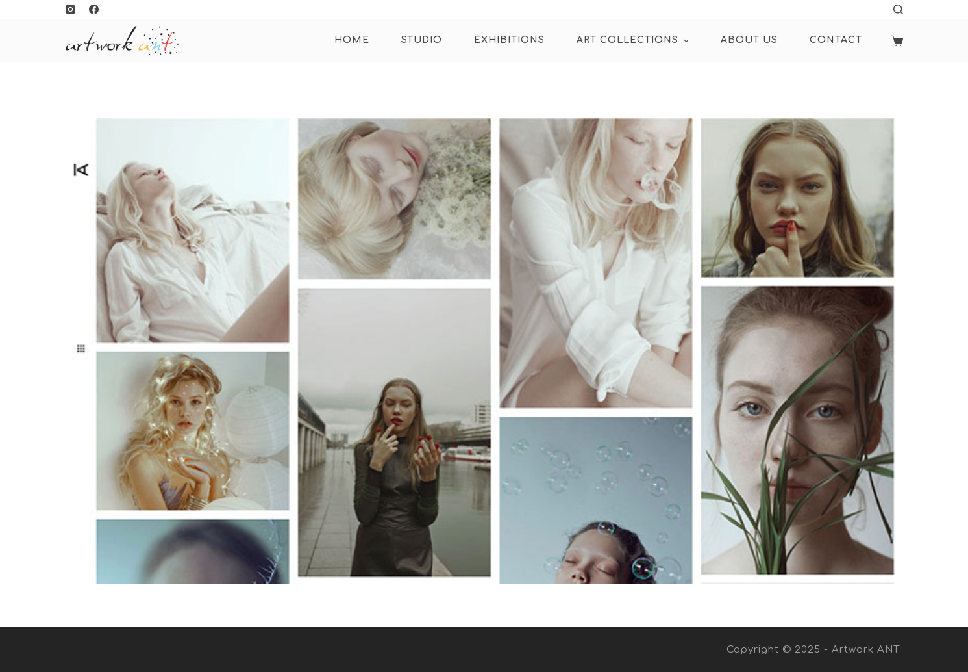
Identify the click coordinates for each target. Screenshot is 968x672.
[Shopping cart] (897, 41)
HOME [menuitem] (351, 40)
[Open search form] (898, 9)
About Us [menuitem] (749, 40)
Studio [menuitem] (421, 40)
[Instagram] (70, 9)
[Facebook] (94, 9)
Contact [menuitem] (836, 40)
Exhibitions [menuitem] (509, 40)
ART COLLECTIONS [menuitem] (634, 41)
